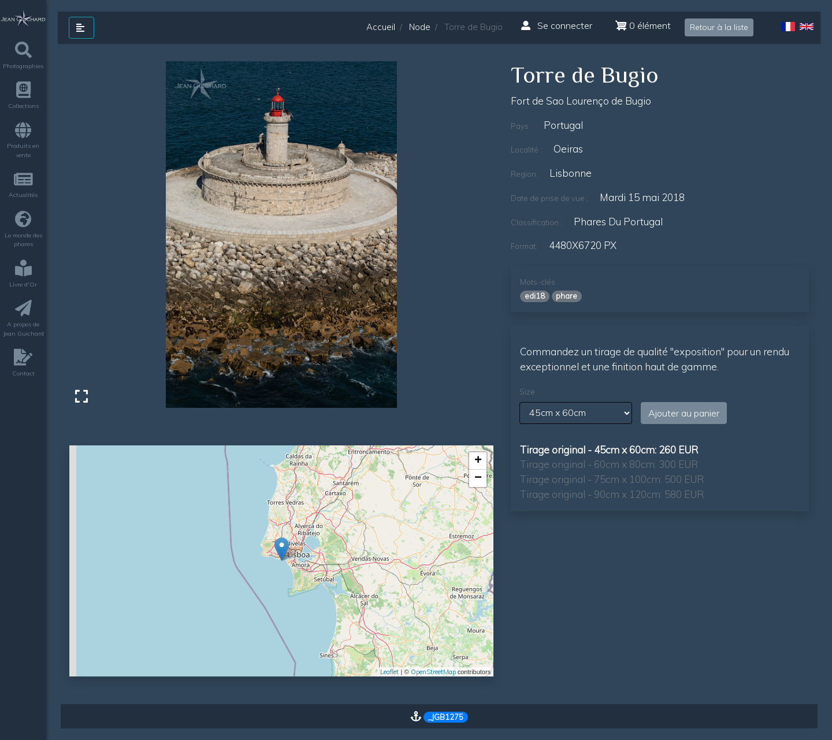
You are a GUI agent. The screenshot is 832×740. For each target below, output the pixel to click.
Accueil (380, 26)
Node (419, 26)
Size (527, 391)
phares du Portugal (618, 221)
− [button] (478, 478)
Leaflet (389, 672)
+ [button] (478, 461)
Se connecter (556, 25)
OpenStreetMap (433, 672)
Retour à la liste (719, 27)
